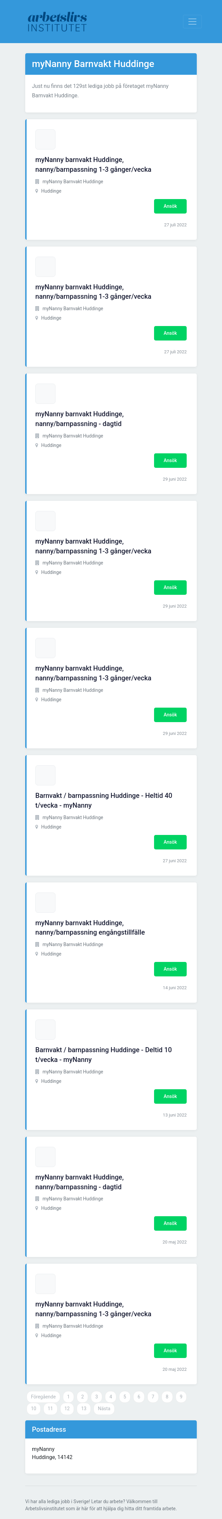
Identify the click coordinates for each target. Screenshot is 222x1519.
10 (33, 1408)
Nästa (104, 1408)
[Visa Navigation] (192, 21)
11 (50, 1408)
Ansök (170, 206)
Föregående (43, 1396)
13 (83, 1408)
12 (67, 1408)
